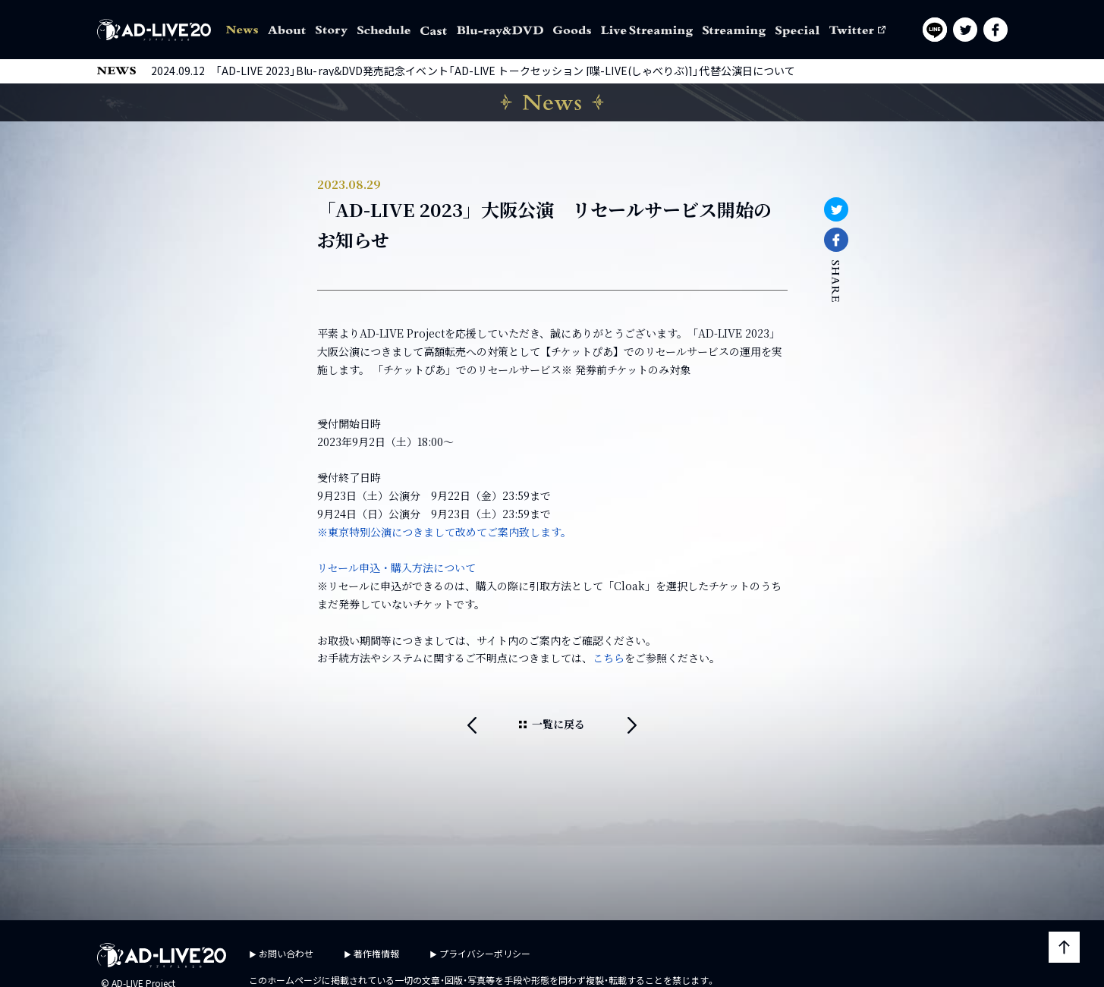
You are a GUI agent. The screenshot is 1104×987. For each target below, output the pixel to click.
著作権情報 (376, 953)
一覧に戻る (558, 723)
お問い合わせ (286, 953)
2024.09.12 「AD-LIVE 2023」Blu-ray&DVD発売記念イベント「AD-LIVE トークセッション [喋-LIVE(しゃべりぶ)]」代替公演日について (473, 70)
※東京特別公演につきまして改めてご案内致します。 (444, 531)
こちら (608, 657)
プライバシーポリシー (484, 953)
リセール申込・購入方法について (396, 567)
